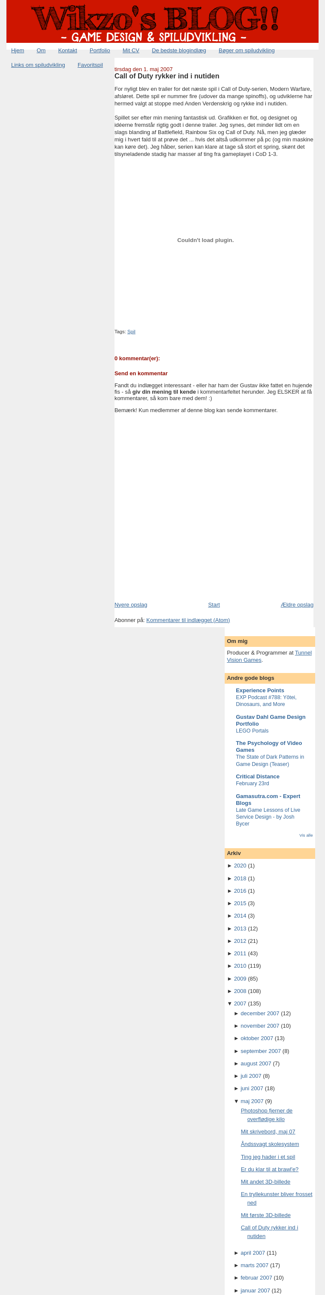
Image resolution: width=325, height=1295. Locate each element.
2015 (240, 903)
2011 (240, 953)
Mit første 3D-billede (266, 1215)
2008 (240, 991)
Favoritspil (90, 65)
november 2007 (260, 1026)
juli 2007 (251, 1076)
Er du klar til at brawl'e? (270, 1169)
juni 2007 (252, 1088)
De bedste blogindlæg (179, 50)
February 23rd (252, 784)
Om (41, 50)
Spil (131, 331)
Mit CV (131, 50)
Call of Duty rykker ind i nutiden (167, 76)
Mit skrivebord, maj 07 (268, 1131)
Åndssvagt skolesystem (270, 1144)
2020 (240, 865)
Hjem (17, 50)
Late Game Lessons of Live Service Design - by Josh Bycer (268, 817)
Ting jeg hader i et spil (268, 1157)
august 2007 (256, 1063)
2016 (240, 891)
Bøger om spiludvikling (247, 50)
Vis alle (306, 835)
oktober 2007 (257, 1038)
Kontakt (67, 50)
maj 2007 (252, 1101)
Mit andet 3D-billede (266, 1181)
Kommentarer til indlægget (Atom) (188, 620)
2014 (240, 915)
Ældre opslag (297, 604)
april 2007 (253, 1253)
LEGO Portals (252, 731)
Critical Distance (258, 776)
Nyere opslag (130, 604)
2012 (240, 941)
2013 (240, 928)
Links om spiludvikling (38, 65)
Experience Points (260, 690)
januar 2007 (255, 1290)
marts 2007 (254, 1265)
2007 (240, 1003)
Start (214, 604)
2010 (240, 966)
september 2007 (261, 1051)
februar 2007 (256, 1277)
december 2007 (260, 1013)
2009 (240, 978)
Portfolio (100, 50)
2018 (240, 878)
